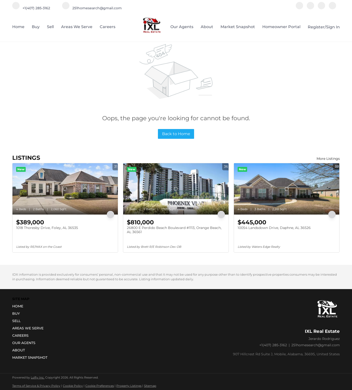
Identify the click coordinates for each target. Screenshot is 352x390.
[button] (31, 306)
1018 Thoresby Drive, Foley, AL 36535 (47, 228)
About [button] (207, 26)
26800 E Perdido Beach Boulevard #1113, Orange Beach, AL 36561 (174, 230)
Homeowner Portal (281, 26)
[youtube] (321, 8)
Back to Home (176, 133)
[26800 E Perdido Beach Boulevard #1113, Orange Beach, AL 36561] (176, 189)
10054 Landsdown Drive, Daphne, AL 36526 (274, 228)
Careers (107, 26)
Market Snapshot (237, 26)
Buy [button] (36, 26)
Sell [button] (50, 26)
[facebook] (299, 8)
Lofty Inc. (37, 377)
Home (18, 26)
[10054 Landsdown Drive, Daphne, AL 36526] (286, 189)
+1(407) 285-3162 (273, 345)
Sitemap (150, 386)
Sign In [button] (333, 27)
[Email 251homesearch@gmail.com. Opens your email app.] (92, 8)
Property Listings (129, 386)
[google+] (332, 8)
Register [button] (316, 27)
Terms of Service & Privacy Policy (36, 386)
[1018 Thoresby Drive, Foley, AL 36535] (65, 189)
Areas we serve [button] (76, 26)
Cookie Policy (73, 386)
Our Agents (181, 26)
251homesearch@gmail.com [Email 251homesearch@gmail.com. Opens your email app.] (315, 345)
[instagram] (310, 8)
